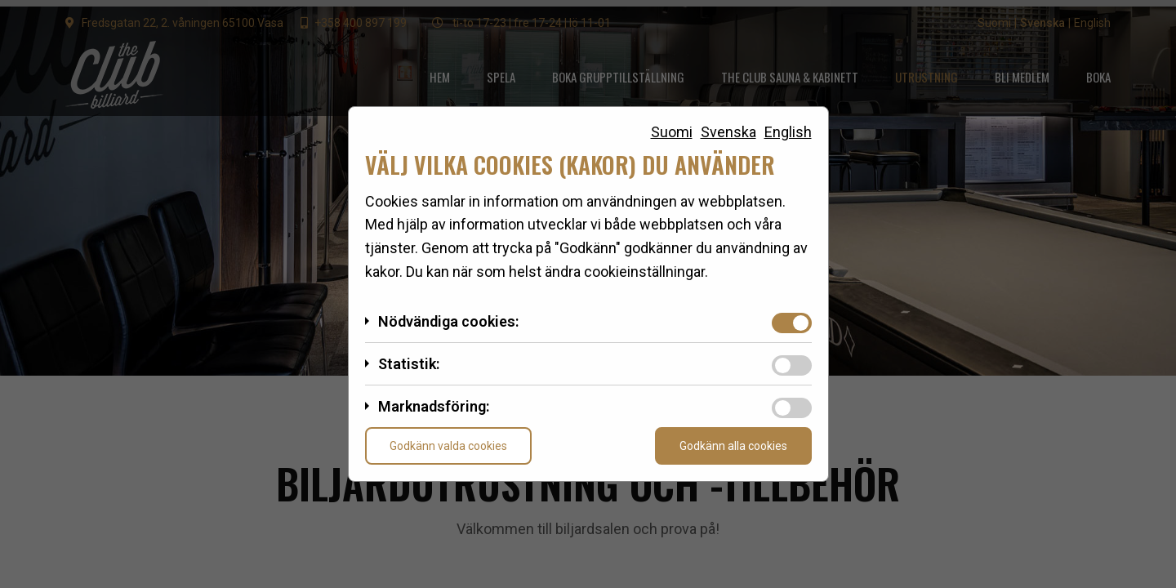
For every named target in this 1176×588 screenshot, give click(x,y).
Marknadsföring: (433, 406)
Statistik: (408, 363)
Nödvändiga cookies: (448, 321)
